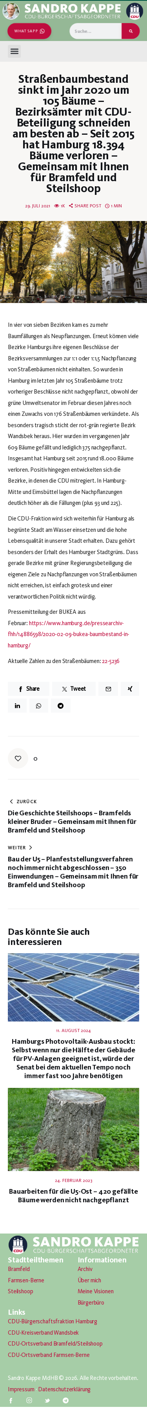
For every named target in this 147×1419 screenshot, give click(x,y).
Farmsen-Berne (26, 1280)
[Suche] (131, 31)
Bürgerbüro (91, 1302)
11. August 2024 (73, 1030)
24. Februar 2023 (73, 1180)
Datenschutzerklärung (64, 1389)
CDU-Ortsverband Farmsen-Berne (49, 1354)
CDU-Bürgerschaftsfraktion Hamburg (52, 1321)
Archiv (85, 1269)
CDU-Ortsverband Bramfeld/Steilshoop (55, 1343)
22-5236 (111, 661)
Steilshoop (20, 1291)
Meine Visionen (96, 1291)
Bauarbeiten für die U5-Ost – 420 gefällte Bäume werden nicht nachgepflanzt (73, 1195)
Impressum (21, 1389)
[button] (14, 51)
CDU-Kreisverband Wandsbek (43, 1332)
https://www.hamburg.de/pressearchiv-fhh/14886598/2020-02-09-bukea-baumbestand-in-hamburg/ (68, 634)
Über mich (90, 1280)
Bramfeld (19, 1269)
